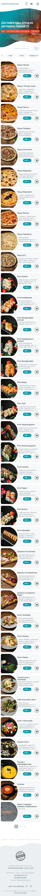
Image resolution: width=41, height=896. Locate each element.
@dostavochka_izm (24, 880)
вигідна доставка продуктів (17, 866)
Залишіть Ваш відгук (20, 893)
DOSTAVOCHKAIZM (10, 3)
